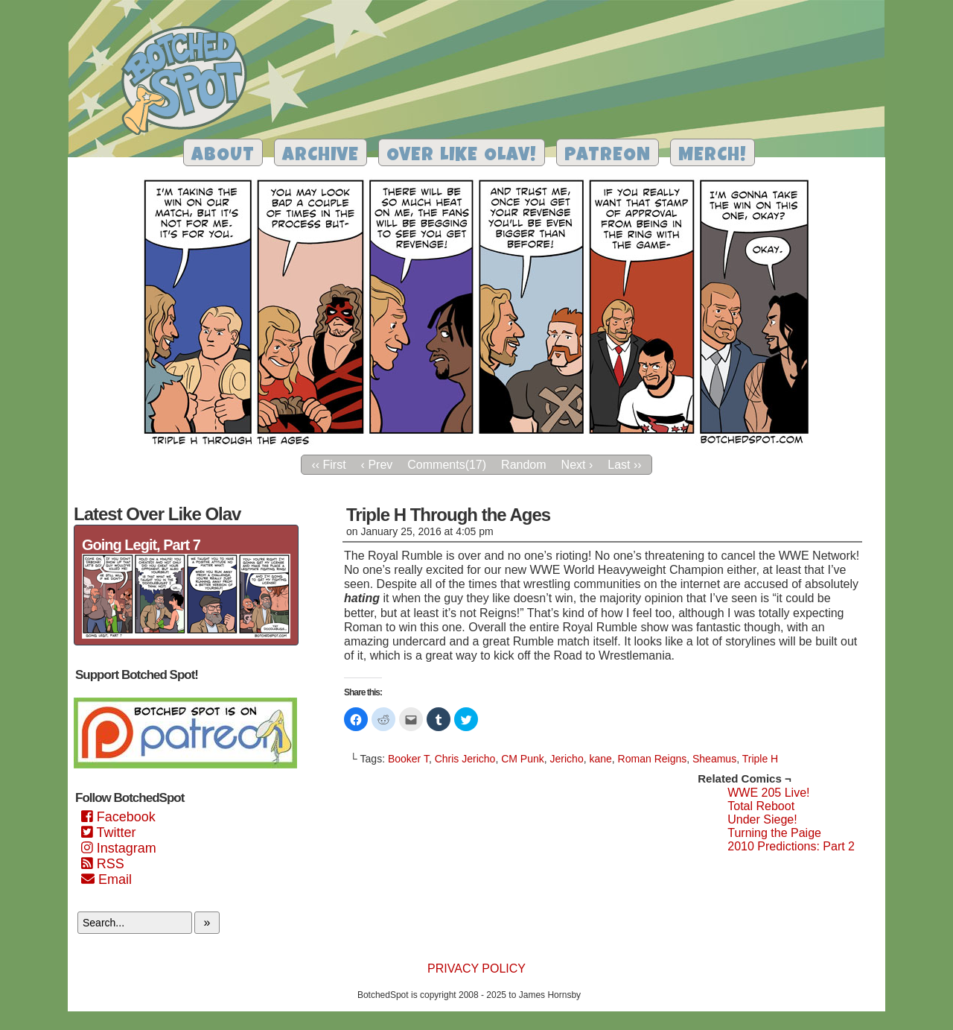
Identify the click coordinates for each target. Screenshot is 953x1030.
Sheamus (714, 759)
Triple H (760, 759)
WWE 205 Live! (768, 792)
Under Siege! (762, 819)
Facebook (118, 816)
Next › (577, 464)
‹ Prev (377, 464)
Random (523, 464)
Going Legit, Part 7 (141, 545)
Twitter (108, 832)
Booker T (408, 759)
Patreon (607, 156)
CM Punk (522, 759)
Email (106, 879)
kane (600, 759)
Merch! (712, 156)
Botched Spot (189, 83)
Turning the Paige (774, 833)
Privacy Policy (476, 968)
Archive (320, 156)
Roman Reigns (652, 759)
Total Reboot (760, 806)
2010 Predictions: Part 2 (791, 846)
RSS (102, 863)
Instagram (118, 848)
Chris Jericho (465, 759)
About (223, 156)
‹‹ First (328, 464)
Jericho (567, 759)
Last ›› (624, 464)
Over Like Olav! (461, 156)
